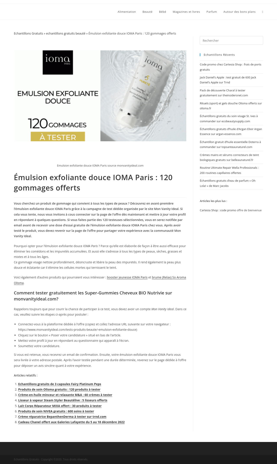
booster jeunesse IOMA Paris (127, 277)
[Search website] (262, 12)
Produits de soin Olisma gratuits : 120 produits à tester (59, 389)
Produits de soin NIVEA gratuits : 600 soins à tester (56, 411)
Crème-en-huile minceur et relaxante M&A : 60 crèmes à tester (65, 395)
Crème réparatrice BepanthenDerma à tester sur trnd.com (62, 417)
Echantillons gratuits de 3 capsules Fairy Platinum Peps (59, 384)
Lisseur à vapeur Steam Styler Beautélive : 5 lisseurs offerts (62, 400)
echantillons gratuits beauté (65, 33)
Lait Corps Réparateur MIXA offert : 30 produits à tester (60, 406)
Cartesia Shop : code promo (218, 210)
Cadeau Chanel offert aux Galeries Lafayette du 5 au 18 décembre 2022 (71, 422)
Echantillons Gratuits (28, 33)
